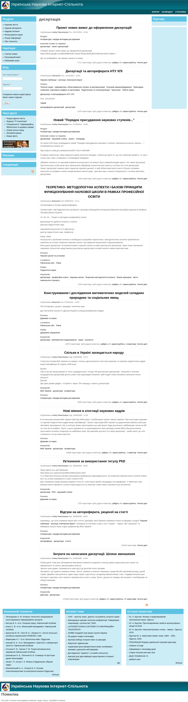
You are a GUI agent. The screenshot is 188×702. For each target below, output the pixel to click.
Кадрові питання (12, 31)
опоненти (89, 340)
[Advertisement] (170, 67)
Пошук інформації (13, 38)
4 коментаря (131, 344)
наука (80, 340)
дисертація (45, 46)
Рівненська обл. (47, 263)
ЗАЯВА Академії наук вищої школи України (87, 633)
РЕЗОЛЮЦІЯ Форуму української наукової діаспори (152, 642)
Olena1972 (56, 76)
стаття (68, 541)
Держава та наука (48, 318)
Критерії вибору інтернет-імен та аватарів (87, 640)
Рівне (58, 263)
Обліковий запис (12, 60)
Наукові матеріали (13, 28)
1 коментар (131, 453)
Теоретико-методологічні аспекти (100, 277)
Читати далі (142, 62)
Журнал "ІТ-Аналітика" (17, 121)
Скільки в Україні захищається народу (94, 352)
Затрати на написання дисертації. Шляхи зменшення (94, 554)
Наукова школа (77, 277)
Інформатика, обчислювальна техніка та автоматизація (80, 87)
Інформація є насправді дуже (142, 649)
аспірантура (69, 391)
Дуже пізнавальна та (138, 656)
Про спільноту (11, 41)
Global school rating (15, 130)
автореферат (46, 541)
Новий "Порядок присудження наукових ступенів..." (94, 120)
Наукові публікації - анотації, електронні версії (61, 80)
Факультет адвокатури (78, 643)
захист (71, 139)
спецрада (80, 139)
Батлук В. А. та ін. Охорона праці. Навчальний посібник (31, 623)
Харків (43, 103)
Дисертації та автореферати (53, 94)
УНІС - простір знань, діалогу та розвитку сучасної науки (93, 617)
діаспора (44, 595)
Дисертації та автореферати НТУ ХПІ (94, 71)
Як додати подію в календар (81, 636)
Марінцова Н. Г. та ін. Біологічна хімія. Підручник (28, 639)
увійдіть (115, 62)
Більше (55, 674)
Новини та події (136, 645)
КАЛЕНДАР (167, 12)
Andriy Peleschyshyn (60, 32)
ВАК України (45, 391)
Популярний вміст (13, 57)
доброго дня (134, 659)
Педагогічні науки (48, 270)
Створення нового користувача (17, 94)
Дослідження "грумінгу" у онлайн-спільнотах (88, 653)
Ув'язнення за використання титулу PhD (94, 461)
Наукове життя (11, 25)
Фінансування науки (14, 35)
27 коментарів (130, 599)
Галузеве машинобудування (119, 87)
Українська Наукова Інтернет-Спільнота (47, 4)
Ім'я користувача (11, 75)
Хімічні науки (128, 90)
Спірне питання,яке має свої (142, 652)
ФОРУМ (155, 12)
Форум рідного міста (16, 118)
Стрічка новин (11, 54)
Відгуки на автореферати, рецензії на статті (94, 512)
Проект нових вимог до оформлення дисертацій (94, 27)
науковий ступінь (59, 139)
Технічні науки (46, 87)
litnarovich (56, 201)
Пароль (7, 84)
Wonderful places (14, 133)
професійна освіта (60, 277)
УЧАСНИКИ (180, 12)
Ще (118, 663)
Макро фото (12, 136)
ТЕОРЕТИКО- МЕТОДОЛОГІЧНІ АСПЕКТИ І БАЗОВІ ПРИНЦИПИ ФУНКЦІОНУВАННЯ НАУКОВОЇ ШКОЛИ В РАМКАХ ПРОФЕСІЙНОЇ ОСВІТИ (94, 191)
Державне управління (50, 332)
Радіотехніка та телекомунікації (95, 90)
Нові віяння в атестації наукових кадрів (94, 411)
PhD (53, 492)
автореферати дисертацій (52, 107)
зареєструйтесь (129, 62)
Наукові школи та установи (52, 256)
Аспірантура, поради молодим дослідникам (60, 39)
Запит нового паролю (12, 97)
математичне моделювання (64, 340)
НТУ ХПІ (70, 94)
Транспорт (116, 90)
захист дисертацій (60, 46)
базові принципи (124, 277)
